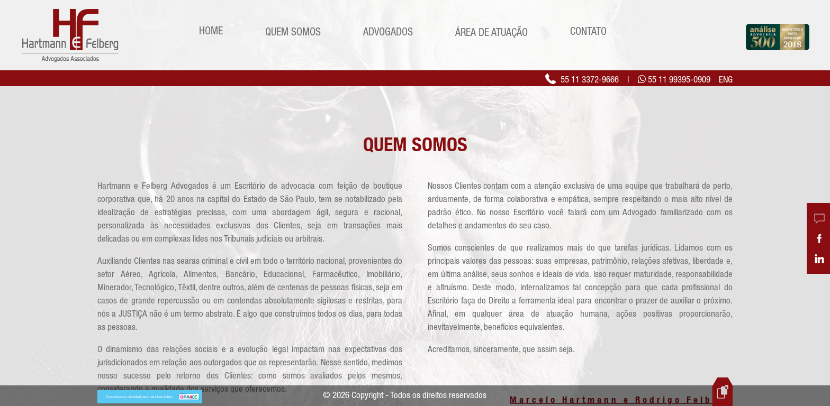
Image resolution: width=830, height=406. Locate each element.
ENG (726, 79)
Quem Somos (293, 31)
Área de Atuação (491, 32)
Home (211, 30)
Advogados (388, 31)
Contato (588, 31)
